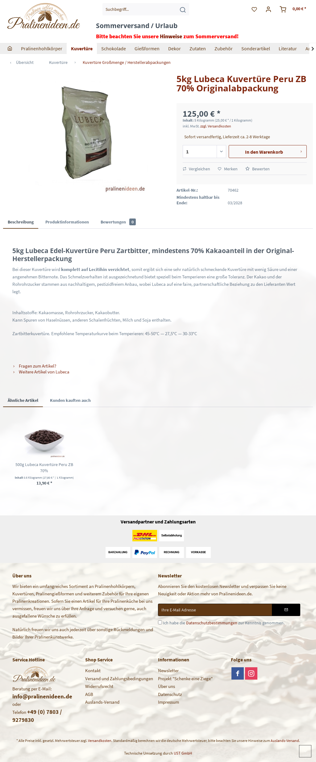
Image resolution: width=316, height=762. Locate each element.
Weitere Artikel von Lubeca (40, 372)
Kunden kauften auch (70, 400)
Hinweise (171, 36)
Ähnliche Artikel (23, 400)
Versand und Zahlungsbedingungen (119, 678)
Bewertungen (118, 222)
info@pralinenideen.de (42, 696)
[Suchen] (182, 9)
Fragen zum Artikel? (34, 366)
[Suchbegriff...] (145, 9)
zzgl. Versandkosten (215, 126)
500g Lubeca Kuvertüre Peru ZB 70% (44, 467)
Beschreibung (21, 222)
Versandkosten (99, 740)
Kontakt (93, 670)
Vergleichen (196, 169)
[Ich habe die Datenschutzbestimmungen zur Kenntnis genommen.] (160, 622)
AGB (89, 694)
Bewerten (257, 169)
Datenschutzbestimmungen (211, 623)
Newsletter (168, 670)
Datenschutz (170, 694)
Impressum (168, 702)
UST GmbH (183, 753)
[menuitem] (145, 9)
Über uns (166, 686)
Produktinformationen (67, 222)
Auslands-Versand (102, 702)
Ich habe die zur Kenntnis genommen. (224, 623)
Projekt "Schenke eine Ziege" (185, 678)
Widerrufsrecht (99, 686)
